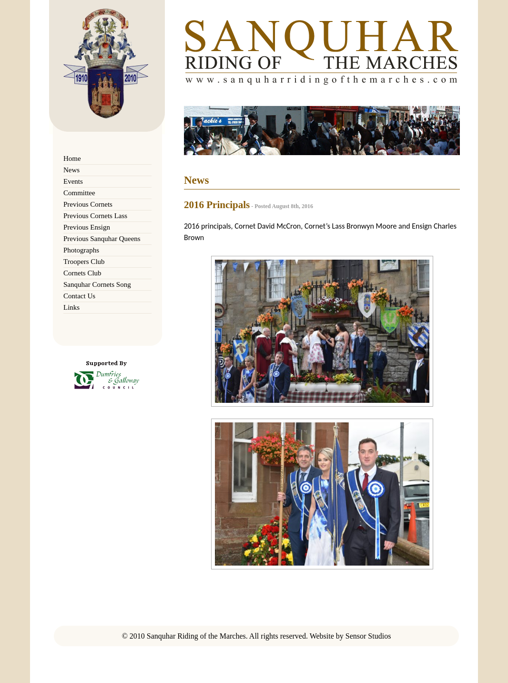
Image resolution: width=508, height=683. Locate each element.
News (71, 170)
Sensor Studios (368, 636)
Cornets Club (82, 273)
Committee (79, 193)
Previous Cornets (87, 204)
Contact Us (79, 296)
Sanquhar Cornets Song (97, 284)
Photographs (81, 250)
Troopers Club (84, 261)
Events (73, 181)
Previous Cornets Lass (95, 216)
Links (71, 307)
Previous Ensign (86, 227)
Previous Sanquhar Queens (102, 238)
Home (72, 158)
